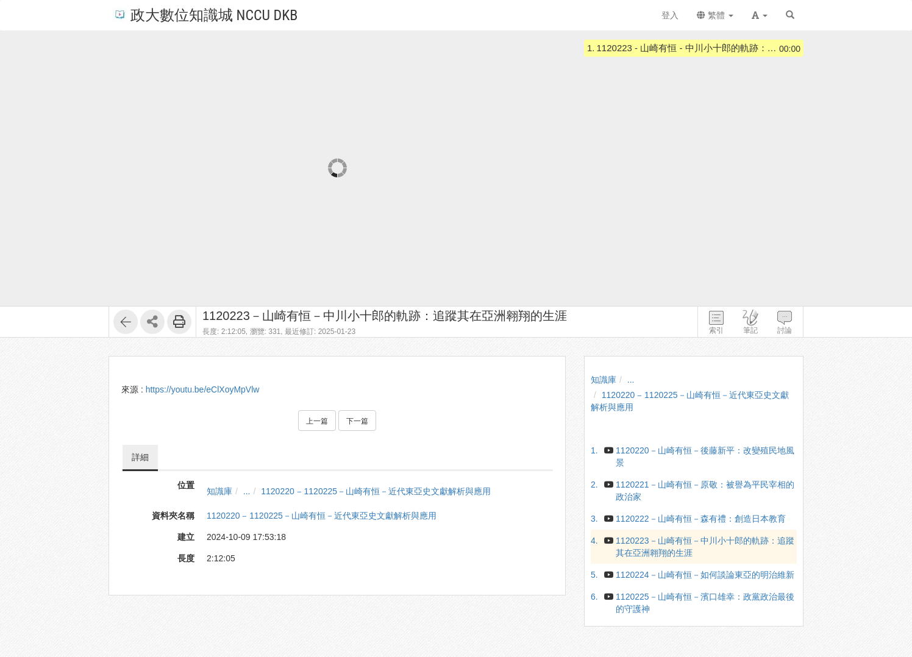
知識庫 (219, 491)
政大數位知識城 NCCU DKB (205, 14)
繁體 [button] (715, 15)
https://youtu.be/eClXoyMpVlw (203, 389)
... (247, 491)
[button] (760, 15)
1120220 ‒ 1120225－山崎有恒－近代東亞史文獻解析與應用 (376, 491)
